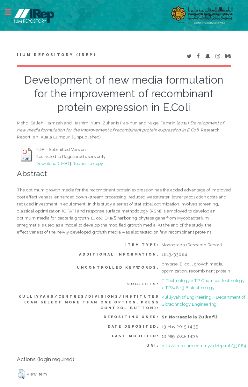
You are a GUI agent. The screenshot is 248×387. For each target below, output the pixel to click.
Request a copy (87, 163)
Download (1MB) (52, 163)
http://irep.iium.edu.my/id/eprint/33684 (204, 345)
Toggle (11, 12)
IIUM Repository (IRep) (56, 55)
